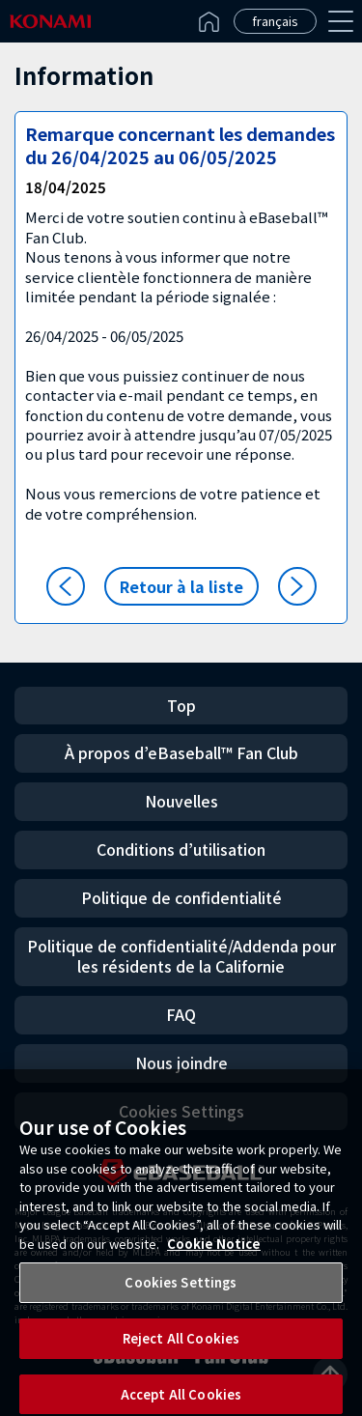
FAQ (181, 1014)
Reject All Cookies (181, 1347)
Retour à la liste (181, 586)
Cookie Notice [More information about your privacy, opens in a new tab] (214, 1251)
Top (181, 705)
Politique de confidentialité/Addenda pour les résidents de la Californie (181, 956)
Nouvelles (181, 800)
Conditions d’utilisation (181, 849)
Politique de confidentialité (181, 897)
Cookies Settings (181, 1291)
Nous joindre (181, 1062)
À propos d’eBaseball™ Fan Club (181, 752)
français (275, 21)
